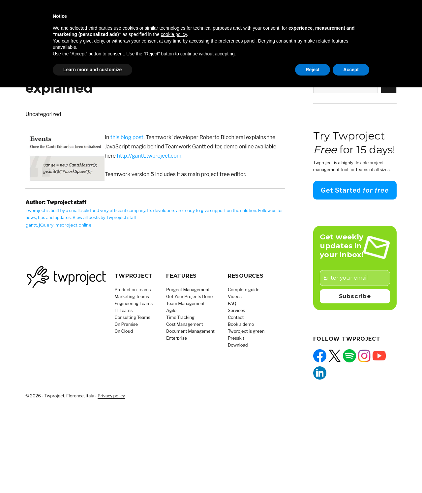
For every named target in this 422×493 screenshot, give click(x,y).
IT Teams (123, 310)
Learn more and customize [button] (92, 69)
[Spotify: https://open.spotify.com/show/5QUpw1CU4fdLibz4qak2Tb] (349, 355)
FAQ (232, 303)
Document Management (190, 331)
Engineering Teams (133, 303)
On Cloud (123, 331)
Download (238, 345)
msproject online (73, 225)
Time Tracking (180, 317)
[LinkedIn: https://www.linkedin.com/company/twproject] (319, 373)
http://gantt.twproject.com (149, 156)
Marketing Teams (131, 296)
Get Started (355, 190)
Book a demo (241, 324)
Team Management (185, 303)
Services (236, 310)
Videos (235, 296)
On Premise (126, 324)
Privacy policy (111, 395)
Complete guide (243, 289)
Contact (236, 317)
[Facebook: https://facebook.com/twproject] (319, 355)
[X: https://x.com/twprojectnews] (334, 355)
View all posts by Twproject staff (105, 217)
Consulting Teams (132, 317)
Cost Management (184, 324)
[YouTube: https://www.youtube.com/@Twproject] (379, 355)
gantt (31, 225)
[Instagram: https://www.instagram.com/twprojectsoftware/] (364, 355)
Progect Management (188, 289)
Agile (171, 310)
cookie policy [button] (174, 34)
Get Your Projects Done (189, 296)
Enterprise (176, 338)
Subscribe (355, 296)
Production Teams (132, 289)
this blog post (126, 137)
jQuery (46, 225)
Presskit (236, 338)
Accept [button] (351, 69)
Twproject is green (246, 331)
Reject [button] (312, 69)
